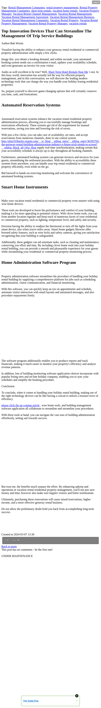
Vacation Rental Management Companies (25, 20)
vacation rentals (78, 23)
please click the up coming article (20, 405)
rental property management (62, 7)
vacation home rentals (64, 10)
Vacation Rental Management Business (72, 17)
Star (15, 540)
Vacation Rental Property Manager (47, 23)
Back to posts (9, 546)
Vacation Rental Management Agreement (24, 17)
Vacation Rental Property (64, 20)
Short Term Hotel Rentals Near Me (68, 71)
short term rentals (41, 10)
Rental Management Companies (26, 7)
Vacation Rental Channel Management (35, 13)
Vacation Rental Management (75, 13)
